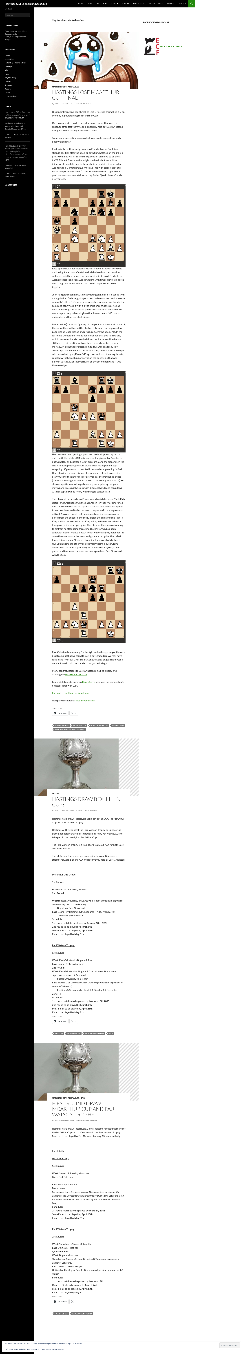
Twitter (170, 4)
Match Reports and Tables (65, 87)
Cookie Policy (58, 1349)
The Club (100, 4)
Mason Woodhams (82, 104)
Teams (113, 4)
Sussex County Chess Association (70, 729)
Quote (8, 106)
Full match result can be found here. (71, 693)
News (90, 4)
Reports (8, 89)
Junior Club (9, 59)
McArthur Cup (79, 725)
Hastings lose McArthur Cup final (85, 95)
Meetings (8, 66)
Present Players (155, 4)
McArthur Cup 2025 (76, 674)
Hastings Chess (61, 725)
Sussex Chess (118, 725)
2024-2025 (59, 1033)
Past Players (138, 4)
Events (55, 793)
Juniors (125, 4)
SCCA (110, 1033)
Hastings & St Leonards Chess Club (26, 3)
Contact (182, 4)
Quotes (8, 81)
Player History (10, 77)
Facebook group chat (156, 22)
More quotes (12, 185)
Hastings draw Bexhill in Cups (86, 802)
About (81, 4)
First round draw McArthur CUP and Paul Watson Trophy (84, 1109)
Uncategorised (11, 96)
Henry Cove (88, 681)
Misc (7, 70)
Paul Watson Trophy (94, 1033)
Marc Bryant (10, 176)
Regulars (8, 85)
